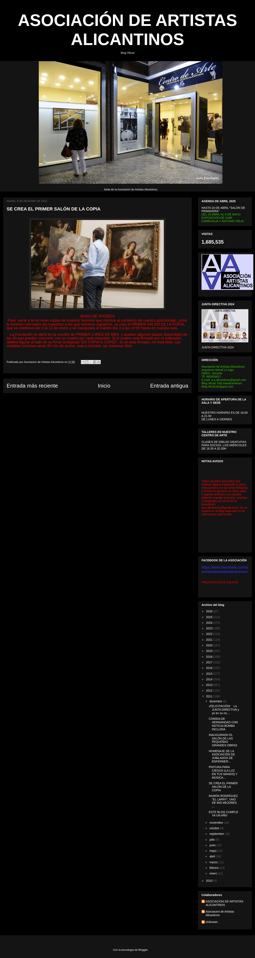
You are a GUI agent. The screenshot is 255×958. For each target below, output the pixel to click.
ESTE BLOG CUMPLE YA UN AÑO (223, 813)
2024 (209, 622)
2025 (209, 617)
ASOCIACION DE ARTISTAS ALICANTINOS (224, 903)
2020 (209, 645)
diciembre (216, 701)
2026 (209, 611)
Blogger (143, 949)
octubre (214, 828)
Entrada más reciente (32, 386)
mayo (213, 850)
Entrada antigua (169, 386)
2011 (209, 696)
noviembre (216, 822)
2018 (209, 656)
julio (212, 839)
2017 (209, 662)
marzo (213, 862)
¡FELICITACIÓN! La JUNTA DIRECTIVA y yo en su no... (224, 709)
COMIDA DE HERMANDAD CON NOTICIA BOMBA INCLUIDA (223, 724)
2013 (209, 685)
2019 (209, 651)
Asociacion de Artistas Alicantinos (220, 913)
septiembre (217, 833)
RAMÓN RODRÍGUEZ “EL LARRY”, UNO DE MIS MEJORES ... (223, 801)
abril (212, 856)
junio (212, 845)
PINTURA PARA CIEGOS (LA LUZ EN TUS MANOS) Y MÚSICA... (223, 772)
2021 (209, 639)
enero (213, 873)
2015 (209, 673)
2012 (209, 690)
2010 (209, 880)
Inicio (104, 386)
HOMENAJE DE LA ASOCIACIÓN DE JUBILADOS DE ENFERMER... (222, 756)
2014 (209, 679)
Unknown (212, 922)
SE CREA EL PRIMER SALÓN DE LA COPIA (223, 787)
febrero (214, 867)
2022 (209, 634)
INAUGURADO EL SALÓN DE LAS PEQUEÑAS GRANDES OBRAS (223, 740)
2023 (209, 628)
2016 (209, 668)
